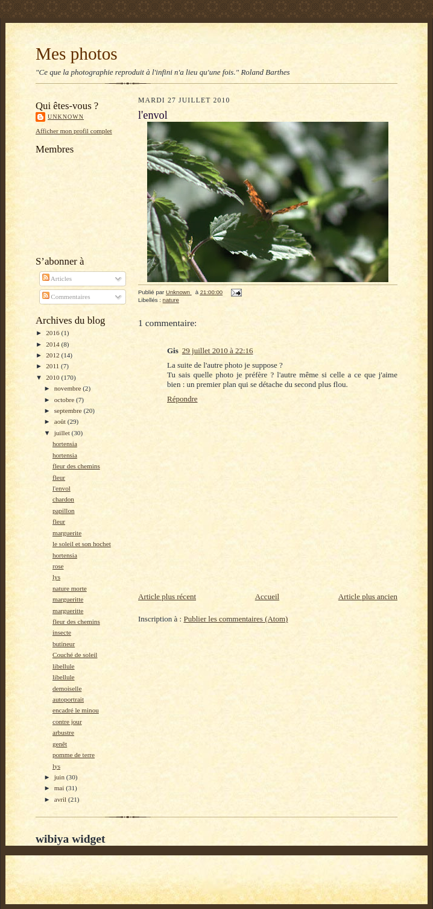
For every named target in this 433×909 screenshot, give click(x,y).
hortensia (64, 443)
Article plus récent (167, 596)
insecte (61, 632)
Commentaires (66, 296)
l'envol (61, 488)
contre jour (67, 721)
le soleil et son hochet (81, 543)
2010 (53, 377)
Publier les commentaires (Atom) (235, 618)
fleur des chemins (76, 466)
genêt (59, 743)
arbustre (63, 732)
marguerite (66, 532)
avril (61, 799)
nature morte (69, 588)
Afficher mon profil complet (74, 130)
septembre (69, 410)
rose (58, 566)
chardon (63, 499)
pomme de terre (73, 754)
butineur (63, 643)
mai (60, 787)
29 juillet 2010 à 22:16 (217, 350)
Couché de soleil (74, 654)
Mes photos (77, 53)
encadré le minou (75, 710)
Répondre (182, 398)
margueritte (67, 599)
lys (56, 576)
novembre (68, 388)
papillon (63, 510)
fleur (58, 477)
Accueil (267, 596)
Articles (57, 278)
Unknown (66, 116)
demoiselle (66, 688)
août (61, 421)
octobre (65, 399)
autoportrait (68, 699)
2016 (53, 332)
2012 (53, 355)
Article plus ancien (367, 596)
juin (60, 777)
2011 (53, 366)
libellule (63, 666)
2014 (53, 344)
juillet (63, 432)
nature (171, 300)
